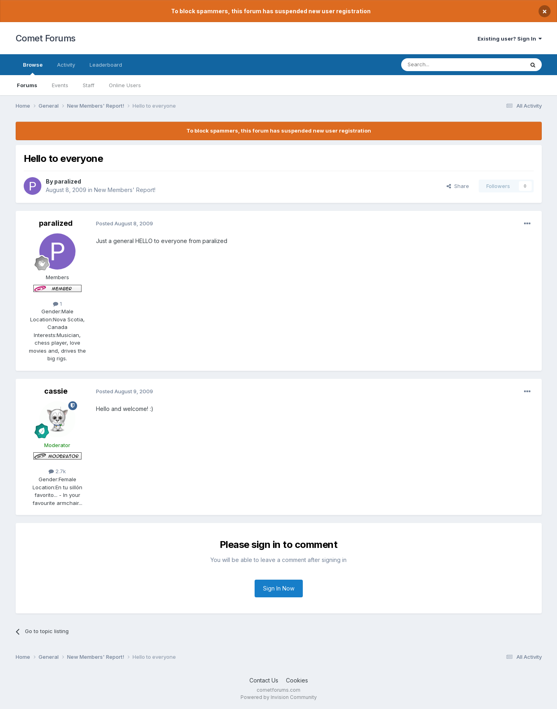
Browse (33, 68)
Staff (88, 85)
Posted (124, 223)
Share (458, 186)
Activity (66, 64)
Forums (27, 85)
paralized (67, 181)
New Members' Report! (124, 189)
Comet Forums (45, 38)
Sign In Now (278, 588)
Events (60, 85)
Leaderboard (106, 64)
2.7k (57, 471)
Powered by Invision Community (279, 697)
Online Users (125, 85)
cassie (55, 391)
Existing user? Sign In (509, 38)
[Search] (442, 64)
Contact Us (263, 680)
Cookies (297, 680)
